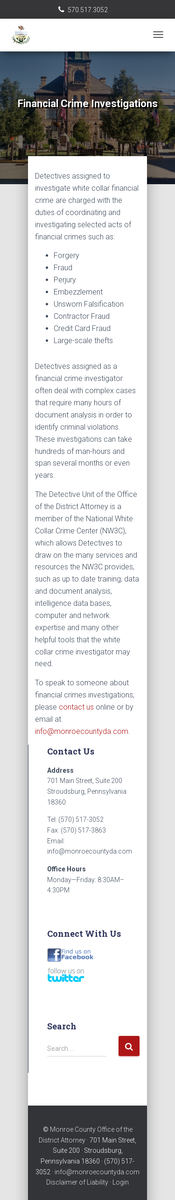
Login (120, 1182)
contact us (76, 707)
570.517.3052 (88, 10)
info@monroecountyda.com (81, 731)
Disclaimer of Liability (77, 1182)
